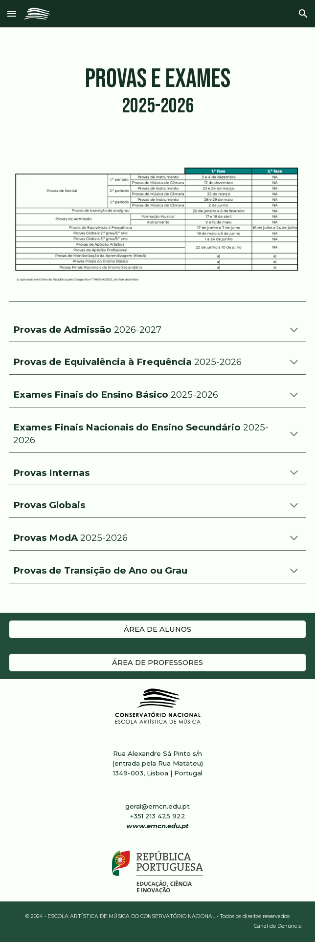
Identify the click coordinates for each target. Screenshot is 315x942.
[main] (157, 92)
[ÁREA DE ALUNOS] (157, 629)
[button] (11, 13)
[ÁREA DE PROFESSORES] (157, 662)
